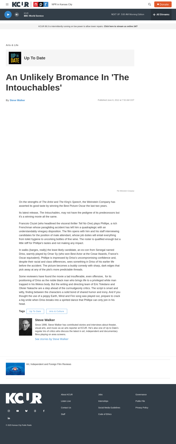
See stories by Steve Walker (51, 339)
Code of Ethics (104, 414)
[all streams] (161, 14)
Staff (63, 414)
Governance (141, 395)
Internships (103, 401)
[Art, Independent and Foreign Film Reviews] (15, 369)
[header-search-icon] (149, 4)
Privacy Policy (142, 408)
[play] (8, 14)
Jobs (100, 395)
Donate (164, 4)
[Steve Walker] (25, 327)
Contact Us (66, 408)
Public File (140, 401)
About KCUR (67, 395)
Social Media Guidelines (109, 408)
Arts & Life (12, 45)
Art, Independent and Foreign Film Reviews (48, 364)
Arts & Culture (56, 311)
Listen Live (66, 401)
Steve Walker (17, 100)
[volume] (16, 14)
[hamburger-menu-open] (7, 4)
